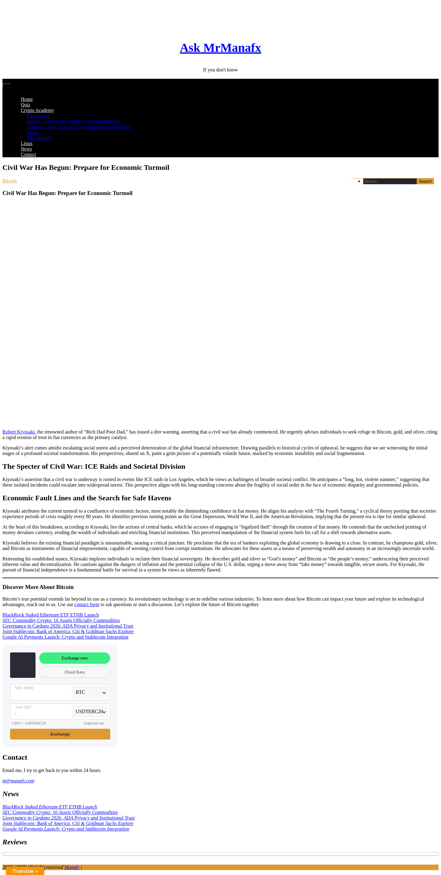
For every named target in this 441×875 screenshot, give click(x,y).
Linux (33, 132)
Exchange (60, 734)
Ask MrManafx (220, 48)
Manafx (71, 867)
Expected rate (94, 723)
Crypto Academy (37, 110)
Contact (28, 154)
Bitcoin (9, 180)
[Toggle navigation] (6, 85)
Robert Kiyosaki (18, 431)
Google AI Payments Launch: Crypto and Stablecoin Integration (65, 637)
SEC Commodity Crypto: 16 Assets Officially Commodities (61, 620)
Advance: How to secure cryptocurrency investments (79, 126)
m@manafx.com (18, 780)
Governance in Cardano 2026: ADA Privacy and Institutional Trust (68, 626)
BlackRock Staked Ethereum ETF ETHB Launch (50, 614)
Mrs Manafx (39, 137)
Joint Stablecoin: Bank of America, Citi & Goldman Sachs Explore (68, 631)
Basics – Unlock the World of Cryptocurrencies (73, 121)
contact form (86, 604)
